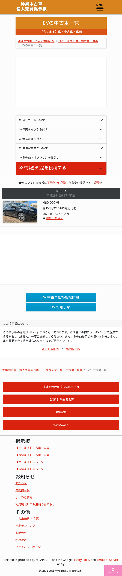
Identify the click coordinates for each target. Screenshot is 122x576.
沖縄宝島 (61, 412)
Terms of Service (107, 560)
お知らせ (63, 307)
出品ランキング (25, 526)
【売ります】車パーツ (30, 462)
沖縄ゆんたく (60, 425)
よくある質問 (50, 349)
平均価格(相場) (56, 183)
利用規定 (21, 540)
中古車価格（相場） (28, 519)
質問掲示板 (73, 349)
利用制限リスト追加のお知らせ (35, 504)
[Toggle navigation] (100, 7)
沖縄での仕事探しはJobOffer (61, 387)
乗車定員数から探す (33, 148)
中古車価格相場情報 (63, 297)
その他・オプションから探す (39, 157)
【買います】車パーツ (30, 469)
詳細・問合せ (54, 218)
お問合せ (21, 533)
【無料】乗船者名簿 (61, 399)
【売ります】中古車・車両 (32, 448)
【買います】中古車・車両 (32, 455)
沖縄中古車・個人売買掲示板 (36, 41)
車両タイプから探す (33, 129)
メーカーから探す (32, 120)
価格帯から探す (30, 139)
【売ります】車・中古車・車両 (78, 41)
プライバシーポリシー (30, 547)
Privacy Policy (81, 560)
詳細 (98, 183)
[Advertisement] (61, 82)
